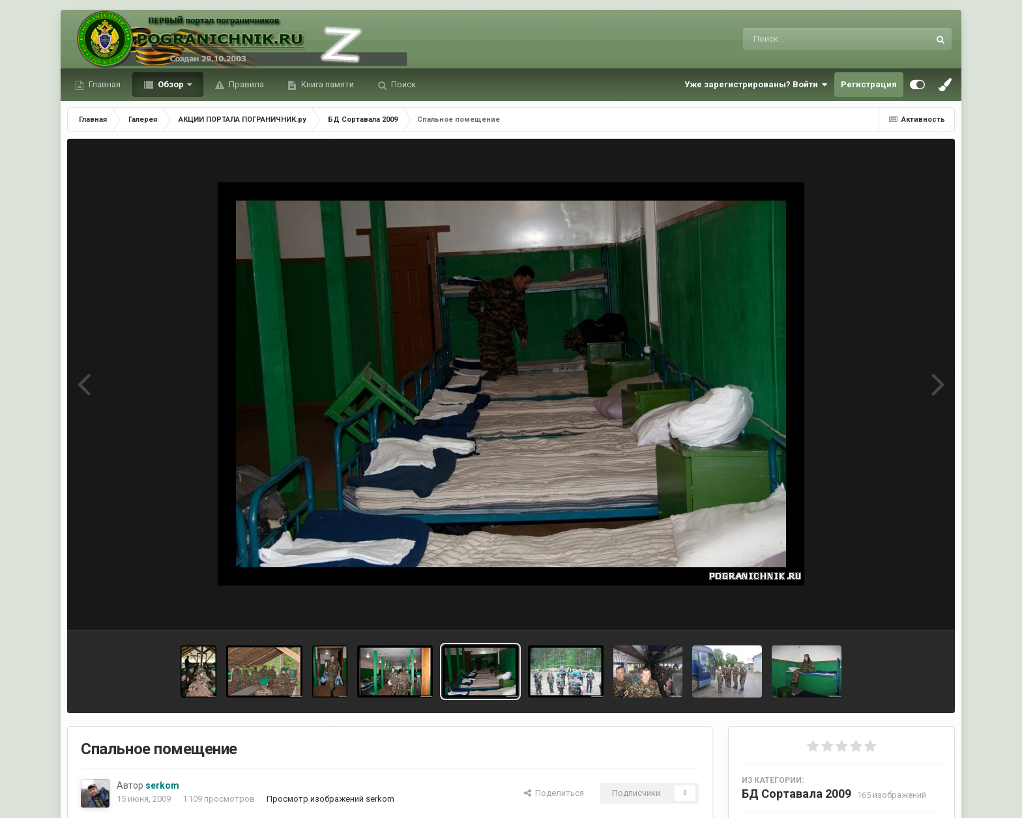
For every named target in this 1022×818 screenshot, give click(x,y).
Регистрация (869, 84)
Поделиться (554, 793)
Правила (245, 84)
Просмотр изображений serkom (330, 799)
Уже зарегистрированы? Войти (756, 84)
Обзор (171, 84)
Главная (104, 84)
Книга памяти (326, 84)
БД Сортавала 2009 (796, 793)
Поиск (402, 84)
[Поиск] (812, 39)
